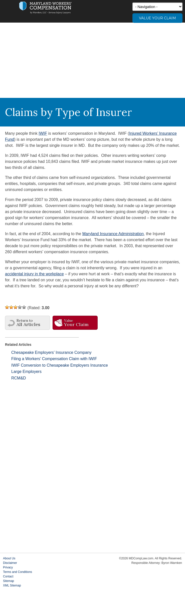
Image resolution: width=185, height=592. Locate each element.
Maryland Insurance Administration (113, 234)
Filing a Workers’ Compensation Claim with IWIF (54, 359)
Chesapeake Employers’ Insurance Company (51, 352)
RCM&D (18, 378)
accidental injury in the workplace (34, 274)
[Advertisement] (92, 60)
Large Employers (26, 371)
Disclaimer (10, 563)
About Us (9, 558)
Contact (8, 576)
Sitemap (8, 581)
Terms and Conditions (17, 572)
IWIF (43, 133)
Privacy (8, 567)
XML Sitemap (12, 585)
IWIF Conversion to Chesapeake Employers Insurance (59, 365)
